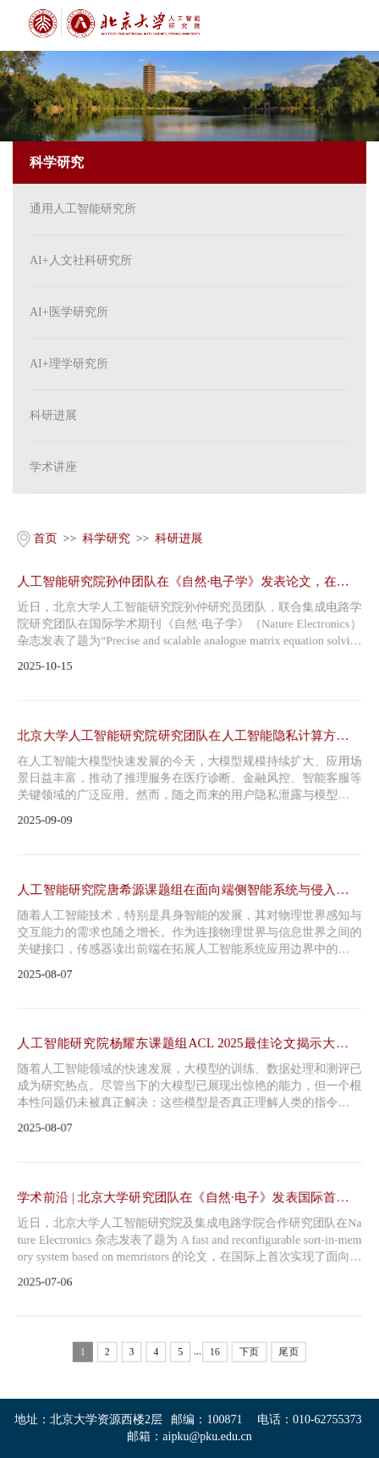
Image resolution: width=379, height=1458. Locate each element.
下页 (249, 1355)
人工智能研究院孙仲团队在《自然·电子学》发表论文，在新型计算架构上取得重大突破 (189, 580)
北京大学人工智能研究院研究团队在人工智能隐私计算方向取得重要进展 (189, 735)
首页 (44, 536)
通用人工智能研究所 (83, 208)
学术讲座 (53, 467)
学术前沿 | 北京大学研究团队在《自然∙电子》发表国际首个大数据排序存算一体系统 (189, 1199)
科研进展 (53, 415)
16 (215, 1355)
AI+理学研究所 (69, 363)
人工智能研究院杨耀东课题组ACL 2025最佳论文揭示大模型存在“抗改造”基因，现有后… (189, 1044)
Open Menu (353, 25)
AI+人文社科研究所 (81, 260)
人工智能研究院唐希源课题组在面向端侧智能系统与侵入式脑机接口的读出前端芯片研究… (189, 889)
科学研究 (105, 536)
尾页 (289, 1355)
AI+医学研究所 (69, 312)
